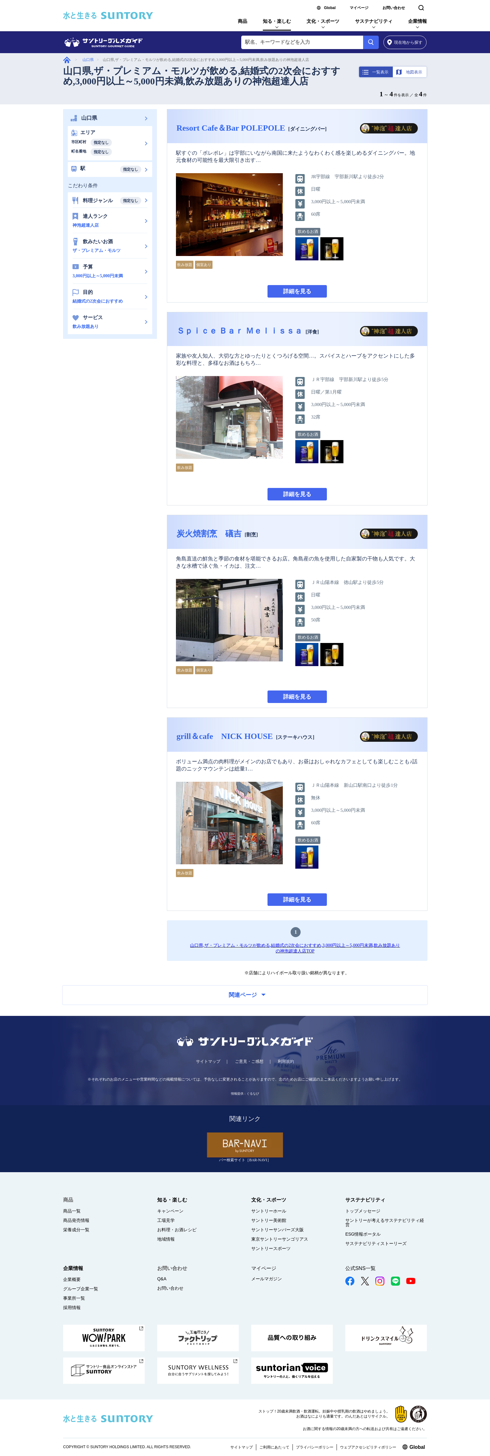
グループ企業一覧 (80, 1288)
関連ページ (247, 995)
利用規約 (286, 1061)
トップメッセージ (362, 1210)
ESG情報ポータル (363, 1234)
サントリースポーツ (271, 1248)
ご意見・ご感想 (249, 1061)
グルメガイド (67, 60)
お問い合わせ (393, 8)
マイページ (359, 8)
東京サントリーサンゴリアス (279, 1239)
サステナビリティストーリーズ (376, 1243)
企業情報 (417, 21)
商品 (242, 21)
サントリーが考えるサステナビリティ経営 (384, 1222)
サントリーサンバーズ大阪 (277, 1229)
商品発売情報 (76, 1220)
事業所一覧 (74, 1298)
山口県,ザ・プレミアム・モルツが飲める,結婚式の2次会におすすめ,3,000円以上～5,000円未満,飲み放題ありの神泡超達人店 (201, 76)
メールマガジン (266, 1278)
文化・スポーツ (323, 21)
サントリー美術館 (268, 1220)
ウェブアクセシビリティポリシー (368, 1447)
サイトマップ (208, 1061)
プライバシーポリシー (314, 1447)
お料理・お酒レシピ (177, 1229)
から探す (404, 42)
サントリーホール (268, 1210)
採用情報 (72, 1307)
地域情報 (166, 1239)
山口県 (88, 60)
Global (330, 8)
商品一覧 (72, 1210)
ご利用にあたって (274, 1447)
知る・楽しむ (277, 21)
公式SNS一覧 (360, 1268)
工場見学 (166, 1220)
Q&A (162, 1278)
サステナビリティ (373, 21)
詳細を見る (297, 291)
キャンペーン (170, 1210)
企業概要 (72, 1279)
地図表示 (414, 72)
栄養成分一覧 (76, 1229)
